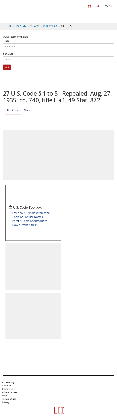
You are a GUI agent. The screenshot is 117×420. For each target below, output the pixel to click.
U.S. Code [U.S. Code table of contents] (20, 26)
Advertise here (9, 392)
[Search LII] (98, 6)
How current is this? (24, 225)
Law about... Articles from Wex (30, 213)
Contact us (7, 388)
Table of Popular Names (27, 217)
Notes (28, 110)
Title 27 (34, 26)
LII (9, 26)
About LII (6, 385)
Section (8, 53)
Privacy (5, 402)
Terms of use (9, 398)
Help (4, 395)
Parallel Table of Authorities (29, 221)
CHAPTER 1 (50, 26)
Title (6, 40)
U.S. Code (13, 110)
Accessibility (8, 382)
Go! (7, 67)
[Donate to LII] (89, 6)
